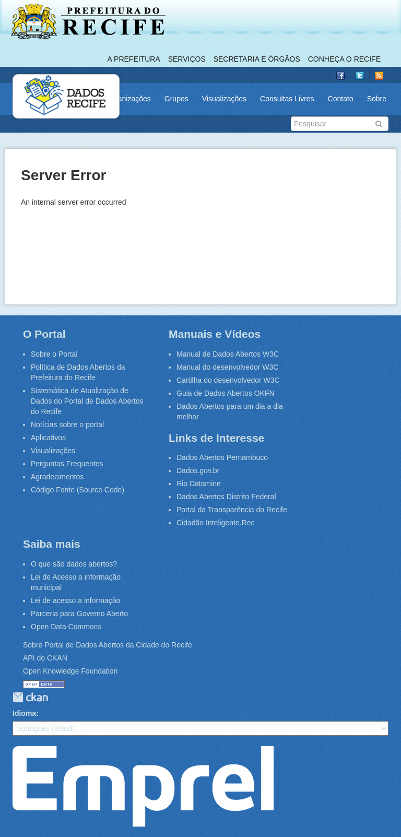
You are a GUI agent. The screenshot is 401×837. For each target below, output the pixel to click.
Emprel (143, 786)
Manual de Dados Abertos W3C (227, 354)
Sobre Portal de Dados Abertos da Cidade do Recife (107, 645)
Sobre (376, 99)
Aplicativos (48, 437)
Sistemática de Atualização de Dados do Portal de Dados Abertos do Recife (87, 401)
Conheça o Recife (344, 59)
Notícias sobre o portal (67, 424)
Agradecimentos (57, 477)
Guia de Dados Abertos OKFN (225, 393)
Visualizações (224, 99)
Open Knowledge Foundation (70, 671)
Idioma (24, 713)
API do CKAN (45, 658)
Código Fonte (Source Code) (77, 490)
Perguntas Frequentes (67, 463)
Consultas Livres (287, 99)
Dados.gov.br (197, 470)
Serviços (187, 59)
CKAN (30, 697)
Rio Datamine (198, 483)
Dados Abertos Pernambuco (222, 457)
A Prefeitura (134, 59)
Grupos (176, 99)
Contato (340, 99)
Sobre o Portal (54, 354)
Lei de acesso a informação (75, 600)
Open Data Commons (66, 626)
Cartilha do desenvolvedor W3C (228, 380)
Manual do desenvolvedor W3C (227, 367)
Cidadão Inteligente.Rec (215, 522)
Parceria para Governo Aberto (79, 613)
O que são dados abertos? (74, 564)
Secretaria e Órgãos (257, 59)
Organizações (127, 99)
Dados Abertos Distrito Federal (226, 496)
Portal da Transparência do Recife (231, 509)
